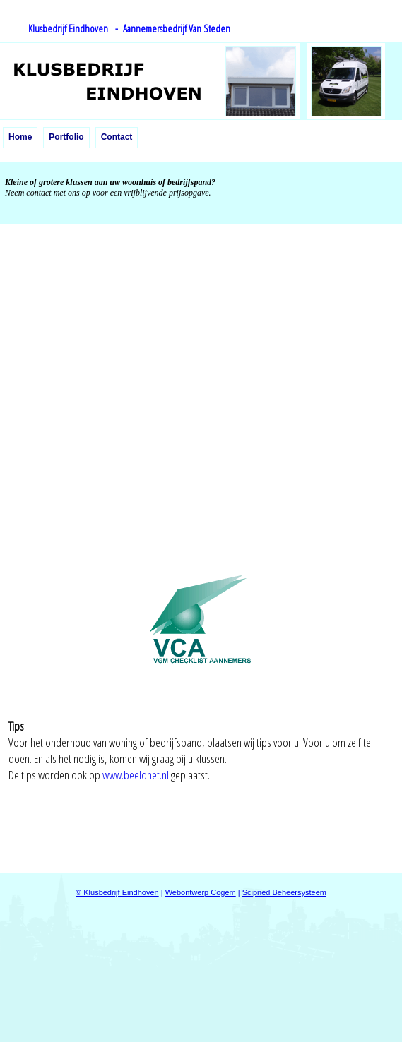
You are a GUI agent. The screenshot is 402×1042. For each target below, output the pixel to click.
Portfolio (66, 137)
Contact (117, 137)
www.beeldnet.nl (135, 775)
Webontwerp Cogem (200, 892)
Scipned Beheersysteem (284, 892)
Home (20, 137)
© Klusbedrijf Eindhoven (117, 892)
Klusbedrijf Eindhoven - (73, 28)
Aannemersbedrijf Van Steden (174, 28)
